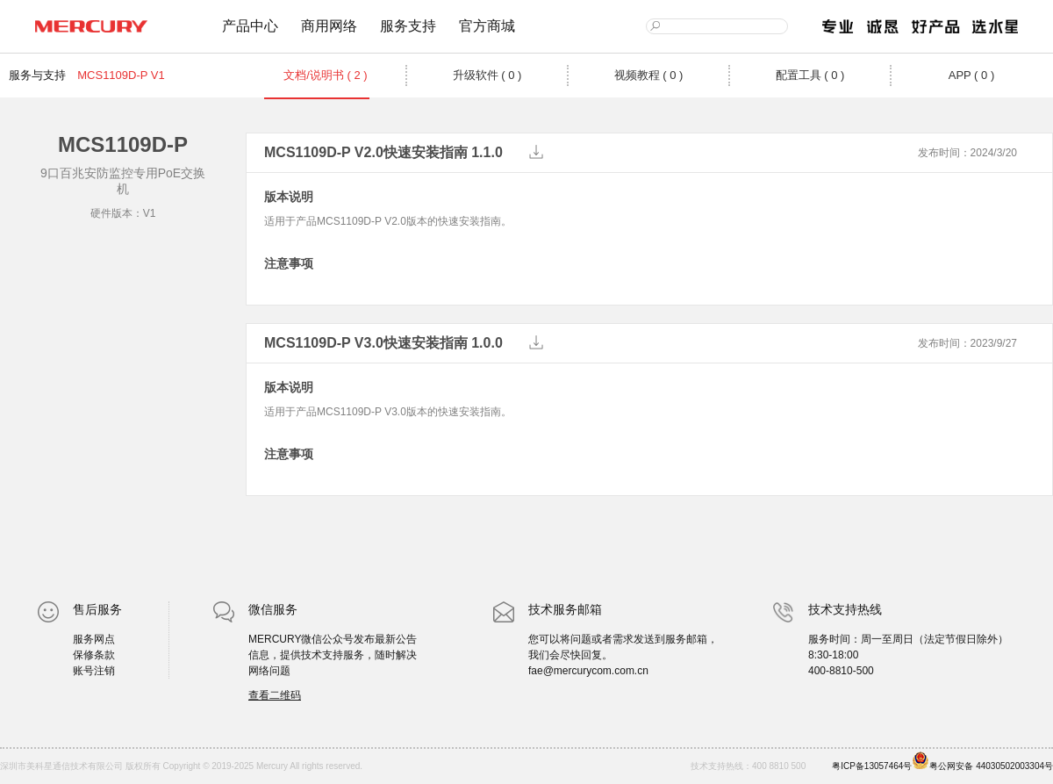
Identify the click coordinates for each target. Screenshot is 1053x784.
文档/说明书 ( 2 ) (325, 75)
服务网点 (94, 639)
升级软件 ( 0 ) (487, 75)
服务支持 (408, 25)
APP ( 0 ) (972, 75)
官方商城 (487, 25)
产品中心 (250, 25)
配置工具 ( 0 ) (810, 75)
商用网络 (329, 25)
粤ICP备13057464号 (872, 766)
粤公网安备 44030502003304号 (982, 761)
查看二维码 (274, 695)
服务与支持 (37, 75)
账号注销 (94, 671)
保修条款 (94, 655)
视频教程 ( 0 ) (649, 75)
